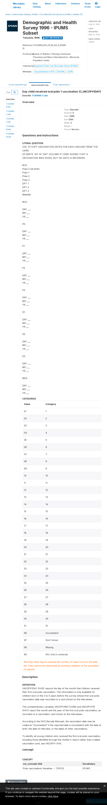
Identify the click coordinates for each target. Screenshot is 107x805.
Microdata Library (19, 5)
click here (53, 796)
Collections (60, 4)
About (48, 4)
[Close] (104, 785)
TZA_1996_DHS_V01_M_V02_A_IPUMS (55, 14)
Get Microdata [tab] (61, 84)
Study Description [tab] (18, 85)
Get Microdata (52, 38)
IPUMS (34, 14)
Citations (75, 4)
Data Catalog (37, 5)
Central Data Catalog (21, 14)
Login (97, 5)
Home (7, 14)
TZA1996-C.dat (40, 95)
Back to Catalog (16, 782)
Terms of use (87, 5)
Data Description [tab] (39, 85)
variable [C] (77, 14)
